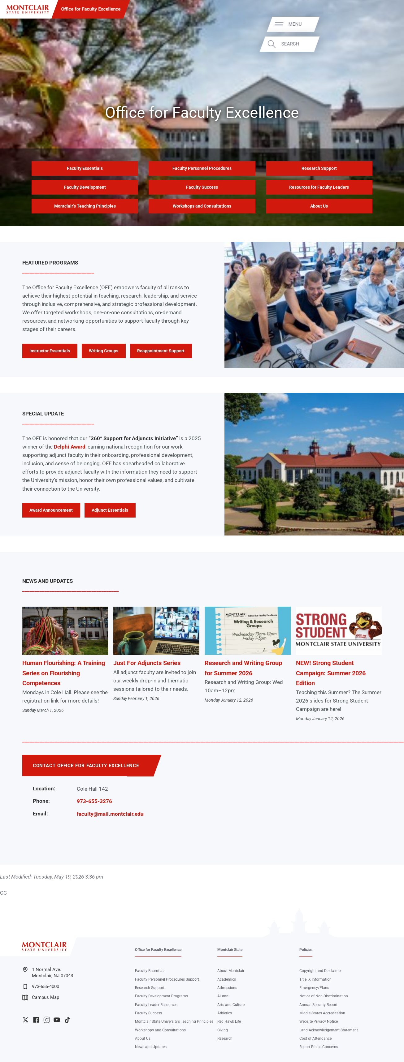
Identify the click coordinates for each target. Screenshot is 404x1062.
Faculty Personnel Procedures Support (167, 979)
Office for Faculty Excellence (90, 9)
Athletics (224, 1013)
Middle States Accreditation (322, 1013)
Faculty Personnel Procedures (202, 168)
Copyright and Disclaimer (320, 971)
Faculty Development (85, 187)
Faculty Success (202, 187)
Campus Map (40, 997)
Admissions (227, 988)
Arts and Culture (231, 1005)
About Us (319, 206)
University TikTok (67, 1020)
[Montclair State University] (27, 9)
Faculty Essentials (85, 168)
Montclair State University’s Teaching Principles (174, 1021)
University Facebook (36, 1020)
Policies (305, 950)
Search (380, 44)
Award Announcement (51, 510)
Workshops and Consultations (202, 206)
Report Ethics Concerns (318, 1047)
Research (224, 1038)
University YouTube (57, 1020)
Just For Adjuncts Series (146, 663)
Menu (384, 24)
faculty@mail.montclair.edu (110, 814)
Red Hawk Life (229, 1021)
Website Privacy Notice (318, 1021)
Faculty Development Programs (161, 996)
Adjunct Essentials (110, 510)
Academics (226, 979)
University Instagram (46, 1020)
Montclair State (229, 950)
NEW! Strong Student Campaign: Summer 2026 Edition (331, 673)
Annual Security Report (318, 1005)
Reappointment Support (161, 350)
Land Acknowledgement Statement (328, 1030)
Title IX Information (315, 979)
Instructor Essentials (49, 350)
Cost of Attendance (315, 1038)
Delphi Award (69, 447)
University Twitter (25, 1020)
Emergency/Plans (314, 988)
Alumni (223, 996)
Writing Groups (103, 350)
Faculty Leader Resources (156, 1005)
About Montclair (230, 971)
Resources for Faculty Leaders (319, 187)
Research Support (319, 168)
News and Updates (151, 1047)
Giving (222, 1030)
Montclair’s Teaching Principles (85, 206)
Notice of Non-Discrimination (323, 996)
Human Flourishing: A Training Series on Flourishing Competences (63, 673)
